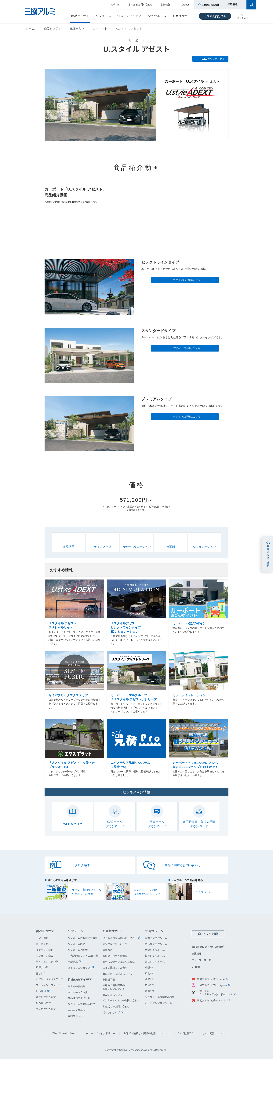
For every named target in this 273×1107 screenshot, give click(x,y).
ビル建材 (41, 991)
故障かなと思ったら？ (115, 944)
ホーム (30, 28)
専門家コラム (75, 1016)
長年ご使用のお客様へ (115, 967)
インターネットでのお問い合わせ (121, 1000)
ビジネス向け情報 (215, 16)
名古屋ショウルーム (156, 944)
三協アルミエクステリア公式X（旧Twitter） (215, 992)
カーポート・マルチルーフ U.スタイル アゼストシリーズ (136, 684)
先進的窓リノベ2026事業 (84, 955)
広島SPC (150, 985)
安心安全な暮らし (78, 1010)
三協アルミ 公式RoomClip (211, 1000)
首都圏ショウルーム (156, 938)
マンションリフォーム (48, 985)
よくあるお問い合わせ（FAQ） (120, 938)
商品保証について (112, 994)
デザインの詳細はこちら (186, 279)
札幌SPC (150, 967)
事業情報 (197, 953)
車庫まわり (77, 28)
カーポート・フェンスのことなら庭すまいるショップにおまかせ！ (198, 750)
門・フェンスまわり (47, 961)
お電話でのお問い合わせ (116, 1006)
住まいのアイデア (129, 15)
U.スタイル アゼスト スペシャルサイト (74, 614)
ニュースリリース (201, 960)
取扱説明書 (109, 979)
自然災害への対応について (117, 973)
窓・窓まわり (43, 944)
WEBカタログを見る (213, 58)
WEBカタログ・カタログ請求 (208, 946)
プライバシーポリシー (62, 1033)
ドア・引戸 (42, 938)
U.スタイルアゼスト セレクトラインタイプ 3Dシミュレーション (136, 614)
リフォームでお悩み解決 (81, 1004)
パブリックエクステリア (49, 979)
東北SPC (150, 973)
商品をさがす (80, 15)
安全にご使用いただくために (119, 961)
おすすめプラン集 (78, 992)
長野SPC (150, 979)
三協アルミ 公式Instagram (212, 985)
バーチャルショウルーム (158, 1002)
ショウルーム (157, 15)
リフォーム (103, 15)
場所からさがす (44, 1003)
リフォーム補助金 (78, 949)
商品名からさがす (46, 1009)
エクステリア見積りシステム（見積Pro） (136, 750)
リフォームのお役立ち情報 (82, 938)
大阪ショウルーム (155, 949)
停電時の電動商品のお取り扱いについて (114, 986)
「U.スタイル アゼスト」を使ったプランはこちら (74, 750)
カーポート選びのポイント (198, 614)
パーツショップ (111, 1012)
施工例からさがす (46, 997)
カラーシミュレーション (198, 684)
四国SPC (150, 991)
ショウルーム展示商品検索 (160, 997)
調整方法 (107, 950)
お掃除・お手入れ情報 (115, 956)
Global (196, 967)
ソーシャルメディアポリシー (99, 1033)
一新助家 (73, 961)
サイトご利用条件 (184, 1033)
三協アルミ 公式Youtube (211, 979)
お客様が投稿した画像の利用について (145, 1033)
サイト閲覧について (213, 1033)
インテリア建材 (44, 949)
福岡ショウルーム (155, 955)
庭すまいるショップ (79, 967)
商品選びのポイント (79, 998)
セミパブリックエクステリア (74, 684)
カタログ (116, 4)
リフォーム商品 (44, 955)
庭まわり (41, 973)
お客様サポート (183, 15)
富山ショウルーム (155, 961)
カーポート (100, 28)
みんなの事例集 (76, 986)
